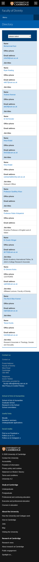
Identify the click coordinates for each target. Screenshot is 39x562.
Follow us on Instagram (10, 438)
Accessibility (6, 461)
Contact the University (10, 458)
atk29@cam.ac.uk (10, 107)
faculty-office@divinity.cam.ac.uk (15, 383)
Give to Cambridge (9, 520)
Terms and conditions (10, 475)
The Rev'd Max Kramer (12, 299)
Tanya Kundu (8, 323)
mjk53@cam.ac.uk (10, 311)
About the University (10, 511)
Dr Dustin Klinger (10, 240)
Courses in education (10, 505)
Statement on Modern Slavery (13, 472)
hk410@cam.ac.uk (11, 153)
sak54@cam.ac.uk (10, 284)
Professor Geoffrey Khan (13, 192)
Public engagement (9, 551)
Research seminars (9, 420)
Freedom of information (10, 465)
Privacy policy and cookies (12, 468)
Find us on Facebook (10, 433)
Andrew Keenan (10, 95)
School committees (9, 407)
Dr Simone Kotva (10, 269)
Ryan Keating (9, 70)
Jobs (4, 524)
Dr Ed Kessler (9, 119)
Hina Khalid (8, 141)
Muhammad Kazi (10, 46)
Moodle (4, 418)
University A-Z (7, 479)
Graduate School (8, 403)
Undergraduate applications (12, 423)
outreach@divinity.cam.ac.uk (14, 177)
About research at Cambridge (13, 547)
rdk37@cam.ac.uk (10, 82)
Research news (8, 543)
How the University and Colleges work (16, 516)
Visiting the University (10, 532)
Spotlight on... (7, 555)
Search (35, 3)
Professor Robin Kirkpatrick (14, 213)
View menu (3, 3)
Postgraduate (7, 493)
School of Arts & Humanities (12, 400)
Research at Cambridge (11, 538)
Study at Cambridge (10, 485)
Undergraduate (7, 489)
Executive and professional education (16, 501)
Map (3, 528)
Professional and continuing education (16, 497)
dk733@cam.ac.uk (11, 252)
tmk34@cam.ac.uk (11, 335)
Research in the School (10, 405)
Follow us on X (7, 436)
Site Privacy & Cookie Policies (13, 386)
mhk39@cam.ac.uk (11, 58)
